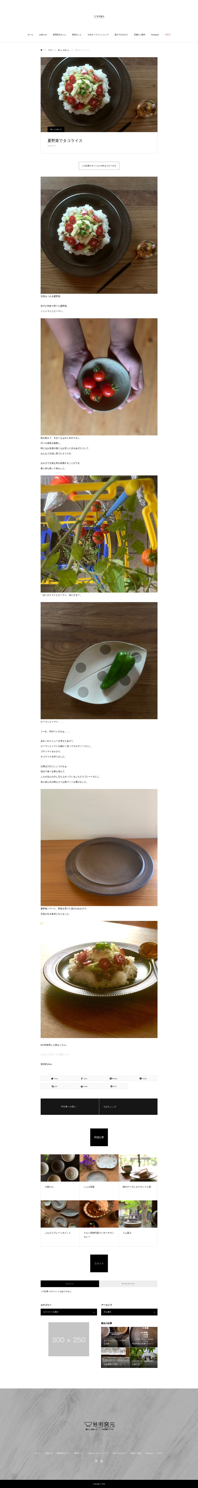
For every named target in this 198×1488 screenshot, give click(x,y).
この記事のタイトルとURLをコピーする (99, 166)
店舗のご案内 (139, 35)
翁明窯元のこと (59, 35)
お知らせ (43, 35)
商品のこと (77, 35)
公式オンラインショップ (98, 35)
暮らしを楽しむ (56, 129)
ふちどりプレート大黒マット (55, 1054)
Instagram (155, 35)
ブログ (167, 35)
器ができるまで (121, 35)
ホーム (30, 35)
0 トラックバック (128, 1284)
